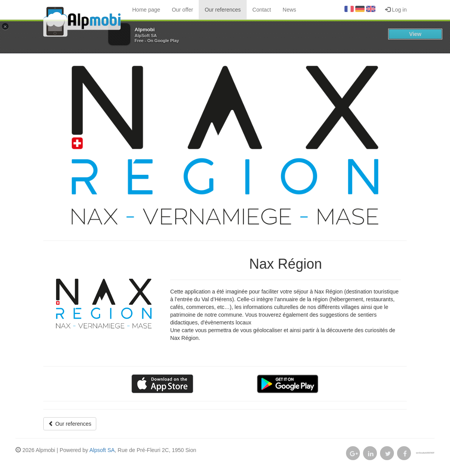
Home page (146, 10)
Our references (222, 10)
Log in (396, 10)
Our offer (182, 10)
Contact (261, 10)
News (289, 10)
